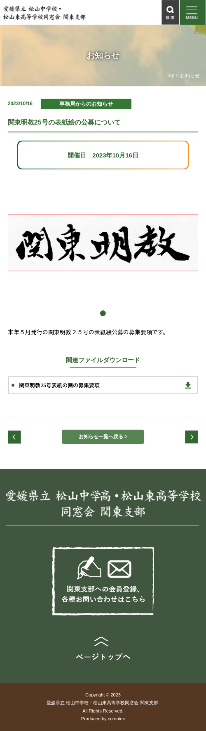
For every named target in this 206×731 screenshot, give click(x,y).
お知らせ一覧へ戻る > (103, 437)
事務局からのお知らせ (86, 104)
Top (170, 76)
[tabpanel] (103, 243)
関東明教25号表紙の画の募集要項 (59, 385)
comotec (116, 718)
